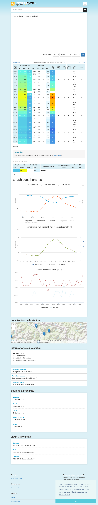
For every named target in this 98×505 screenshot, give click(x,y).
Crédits (13, 497)
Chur (49, 412)
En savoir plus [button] (64, 495)
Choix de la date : (47, 54)
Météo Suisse (57, 155)
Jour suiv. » (82, 62)
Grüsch (49, 451)
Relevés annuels (49, 383)
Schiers (49, 444)
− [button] (13, 328)
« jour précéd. (16, 62)
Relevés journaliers (49, 371)
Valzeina (49, 398)
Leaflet (13, 340)
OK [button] (76, 501)
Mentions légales (15, 501)
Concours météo (15, 488)
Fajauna (49, 458)
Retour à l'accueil (23, 3)
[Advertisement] (49, 36)
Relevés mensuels (49, 377)
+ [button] (13, 325)
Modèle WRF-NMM (16, 479)
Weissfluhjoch (49, 418)
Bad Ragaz (49, 405)
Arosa (49, 425)
